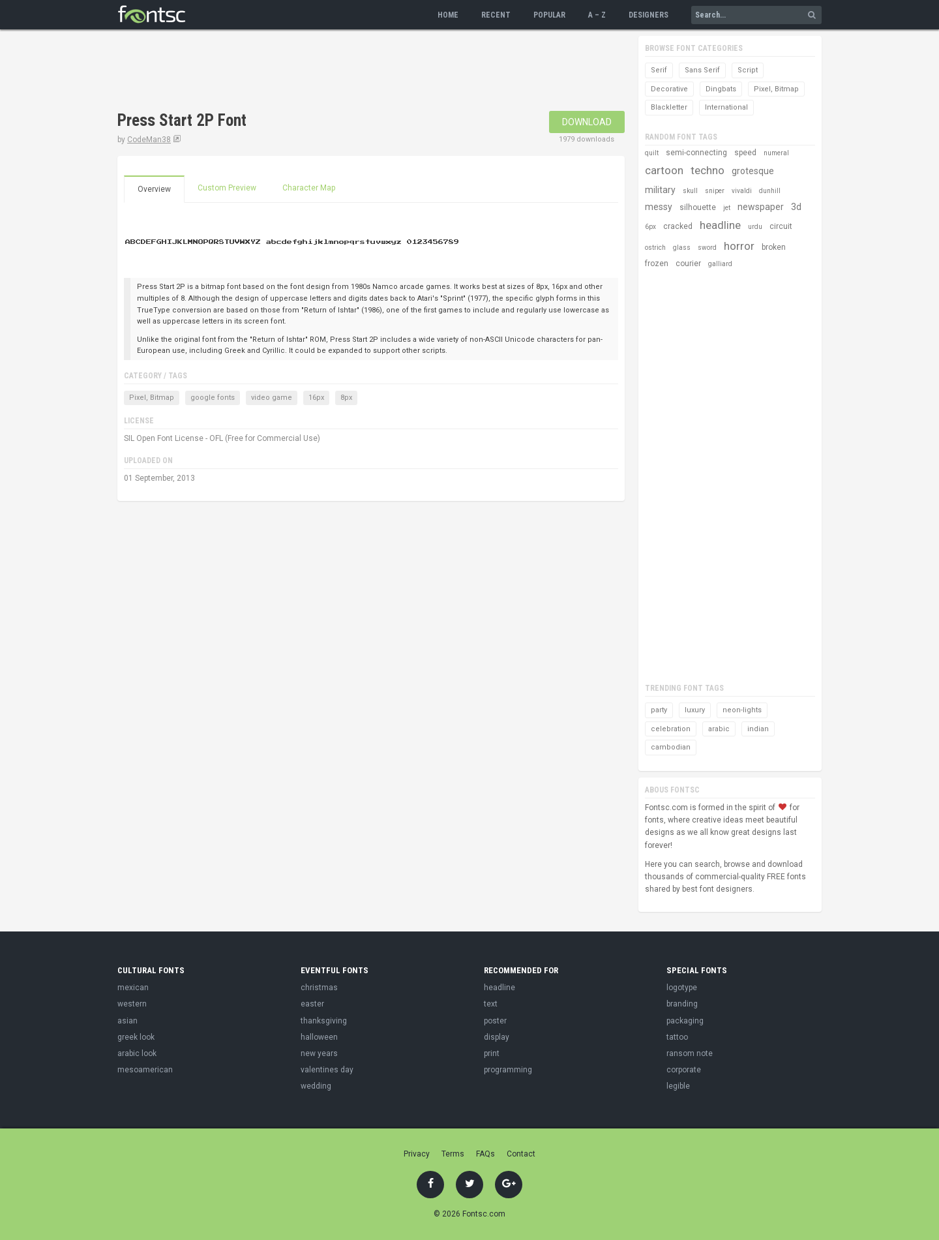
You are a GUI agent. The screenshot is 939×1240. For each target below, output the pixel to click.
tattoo (677, 1037)
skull (690, 190)
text (491, 1003)
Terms (452, 1153)
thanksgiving (324, 1020)
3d (796, 207)
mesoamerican (145, 1069)
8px (346, 397)
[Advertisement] (354, 71)
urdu (755, 226)
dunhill (770, 190)
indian (758, 729)
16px (316, 397)
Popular (549, 15)
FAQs (485, 1153)
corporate (683, 1069)
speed (745, 152)
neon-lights (742, 710)
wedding (316, 1086)
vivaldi (742, 190)
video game (271, 397)
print (491, 1053)
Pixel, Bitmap (151, 397)
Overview (154, 189)
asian (127, 1020)
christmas (319, 987)
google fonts (212, 397)
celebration (671, 729)
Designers (648, 15)
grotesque (753, 171)
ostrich (655, 247)
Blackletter (669, 107)
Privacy (417, 1153)
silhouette (697, 207)
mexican (133, 987)
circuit (780, 226)
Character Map (308, 187)
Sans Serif (702, 70)
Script (748, 70)
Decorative (669, 89)
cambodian (671, 747)
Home (448, 15)
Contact (521, 1153)
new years (319, 1053)
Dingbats (721, 89)
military (660, 190)
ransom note (689, 1053)
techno (707, 170)
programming (508, 1069)
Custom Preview (227, 187)
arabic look (136, 1053)
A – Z (597, 15)
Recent (496, 15)
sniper (714, 190)
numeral (776, 153)
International (726, 107)
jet (726, 207)
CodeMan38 (149, 139)
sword (707, 247)
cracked (678, 226)
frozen (656, 263)
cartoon (664, 170)
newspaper (761, 207)
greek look (136, 1037)
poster (495, 1020)
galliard (720, 263)
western (132, 1003)
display (496, 1037)
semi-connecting (696, 152)
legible (678, 1086)
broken (774, 247)
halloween (319, 1037)
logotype (681, 987)
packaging (685, 1020)
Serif (659, 70)
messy (658, 207)
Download (587, 122)
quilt (652, 153)
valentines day (327, 1069)
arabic (719, 729)
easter (312, 1003)
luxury (695, 710)
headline (720, 225)
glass (682, 247)
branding (682, 1003)
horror (739, 245)
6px (650, 226)
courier (688, 263)
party (659, 710)
